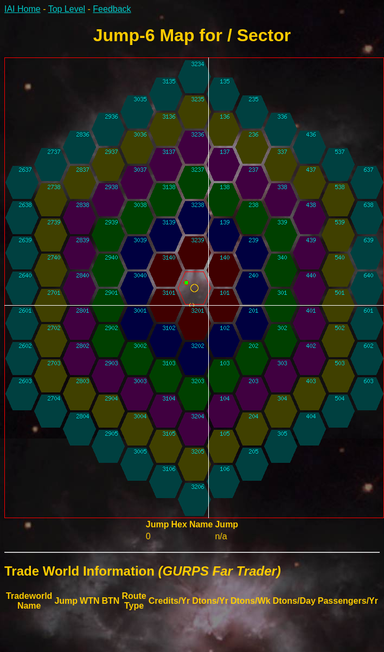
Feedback (112, 9)
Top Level (67, 9)
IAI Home (22, 9)
